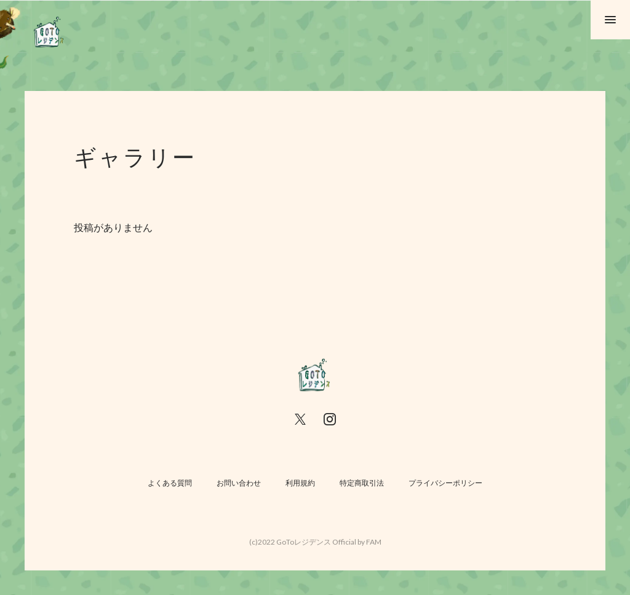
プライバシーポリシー (445, 482)
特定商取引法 (362, 482)
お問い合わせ (239, 482)
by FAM (369, 541)
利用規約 (300, 482)
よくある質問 (170, 482)
